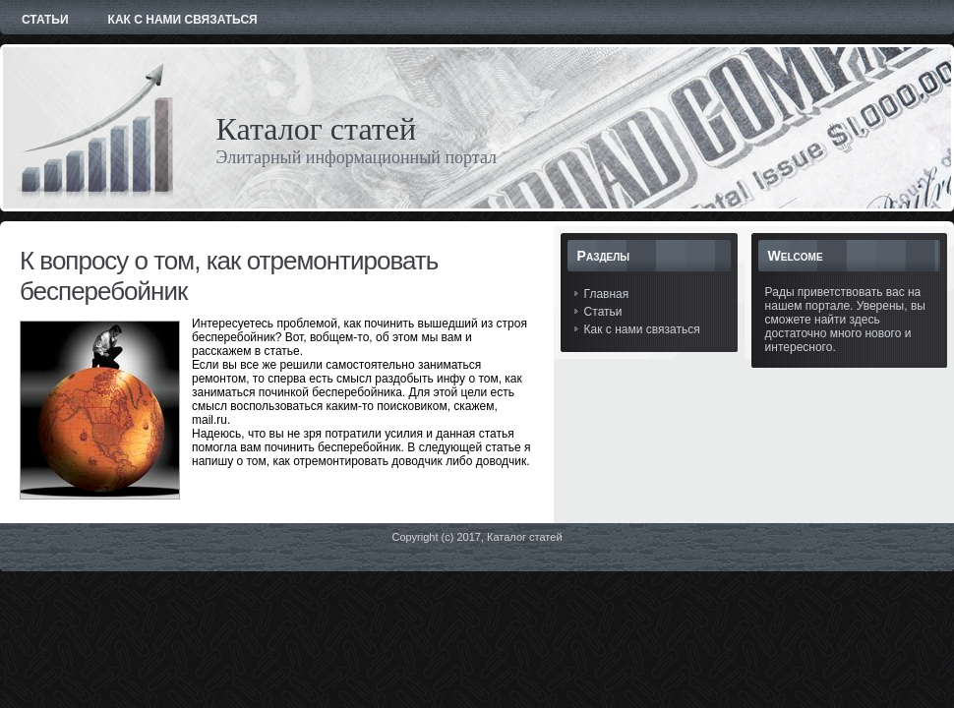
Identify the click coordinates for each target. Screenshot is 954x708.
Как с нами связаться (642, 329)
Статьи (603, 312)
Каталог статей (316, 129)
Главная (606, 294)
